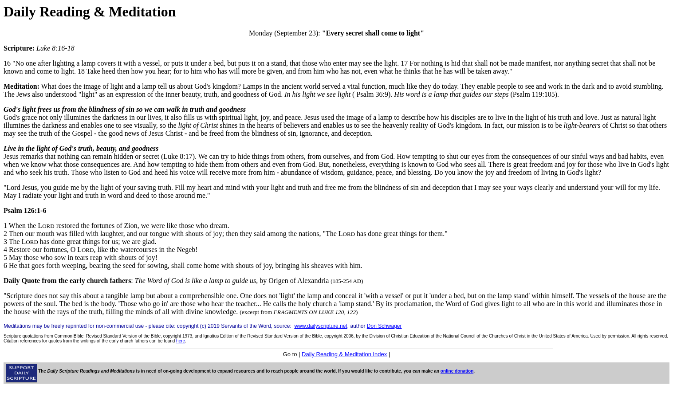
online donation (457, 371)
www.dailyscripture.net (320, 326)
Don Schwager (384, 326)
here (180, 340)
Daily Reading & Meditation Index (344, 354)
